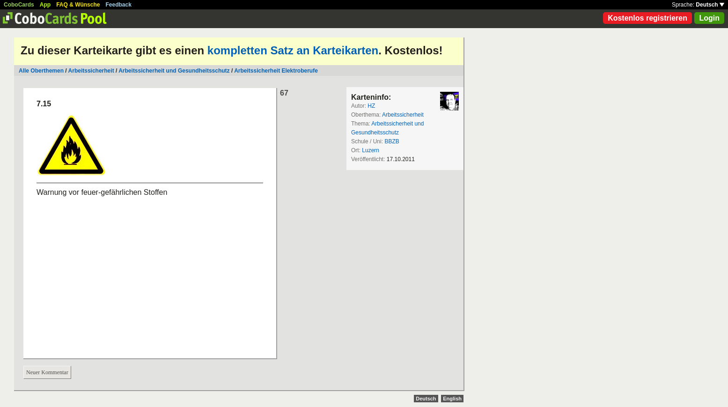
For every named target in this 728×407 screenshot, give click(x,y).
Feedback (119, 4)
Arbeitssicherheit (91, 70)
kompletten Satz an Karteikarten (292, 50)
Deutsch (710, 4)
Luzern (370, 150)
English (452, 398)
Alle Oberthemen (41, 70)
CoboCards (19, 4)
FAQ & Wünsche (78, 4)
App (45, 4)
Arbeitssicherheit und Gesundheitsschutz (173, 70)
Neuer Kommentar (47, 372)
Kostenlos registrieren (647, 18)
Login (709, 18)
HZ (371, 106)
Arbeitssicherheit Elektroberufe (276, 70)
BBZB (391, 141)
